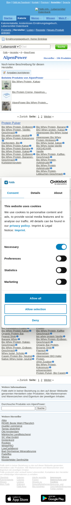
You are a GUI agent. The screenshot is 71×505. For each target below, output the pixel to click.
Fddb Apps (21, 486)
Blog (8, 2)
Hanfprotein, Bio (11, 142)
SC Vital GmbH (10, 437)
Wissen (50, 18)
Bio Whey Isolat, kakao (49, 142)
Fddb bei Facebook (21, 2)
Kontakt (35, 2)
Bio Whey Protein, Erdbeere (17, 127)
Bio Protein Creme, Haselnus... (29, 92)
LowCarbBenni (10, 448)
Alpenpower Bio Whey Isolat (52, 132)
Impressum (55, 477)
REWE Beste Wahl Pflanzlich (18, 423)
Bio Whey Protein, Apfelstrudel (46, 161)
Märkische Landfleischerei (16, 434)
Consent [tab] (13, 192)
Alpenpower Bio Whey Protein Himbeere (48, 138)
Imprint (20, 230)
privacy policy (20, 225)
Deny (35, 320)
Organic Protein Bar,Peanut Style (13, 335)
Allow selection (35, 309)
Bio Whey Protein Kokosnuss (18, 138)
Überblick (4, 477)
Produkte (6, 30)
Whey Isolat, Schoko (13, 353)
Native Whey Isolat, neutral (17, 358)
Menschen (37, 18)
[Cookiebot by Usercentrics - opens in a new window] (50, 182)
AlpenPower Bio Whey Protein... (30, 102)
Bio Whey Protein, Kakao (26, 81)
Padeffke (6, 454)
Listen (30, 30)
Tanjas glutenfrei (11, 428)
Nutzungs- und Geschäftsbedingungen (60, 485)
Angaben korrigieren (18, 72)
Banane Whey (9, 339)
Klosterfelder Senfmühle (15, 459)
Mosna (5, 456)
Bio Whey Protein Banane (16, 148)
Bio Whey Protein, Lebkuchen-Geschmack (49, 172)
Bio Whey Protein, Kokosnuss (46, 366)
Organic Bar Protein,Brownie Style (47, 346)
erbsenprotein (44, 370)
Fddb (5, 52)
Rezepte (40, 30)
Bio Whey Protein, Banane (51, 127)
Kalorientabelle (27, 18)
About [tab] (58, 192)
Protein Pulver (11, 123)
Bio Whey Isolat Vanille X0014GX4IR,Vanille (49, 148)
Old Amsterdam (10, 431)
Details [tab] (35, 192)
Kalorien (20, 477)
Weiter (47, 116)
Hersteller (19, 30)
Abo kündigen (38, 486)
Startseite (10, 18)
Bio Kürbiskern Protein (14, 328)
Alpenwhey (42, 353)
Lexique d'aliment (21, 483)
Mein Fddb (4, 484)
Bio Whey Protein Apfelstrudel (46, 167)
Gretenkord (8, 440)
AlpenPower (29, 52)
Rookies (6, 442)
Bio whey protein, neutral (15, 135)
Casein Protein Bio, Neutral (17, 356)
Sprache (66, 2)
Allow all (35, 298)
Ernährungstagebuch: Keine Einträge (26, 39)
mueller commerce (12, 425)
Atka (4, 420)
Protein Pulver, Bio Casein (51, 373)
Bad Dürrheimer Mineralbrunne (19, 451)
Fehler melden (56, 489)
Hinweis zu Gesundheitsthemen (41, 483)
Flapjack (41, 350)
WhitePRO (7, 445)
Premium (45, 2)
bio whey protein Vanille (49, 336)
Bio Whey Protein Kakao (15, 145)
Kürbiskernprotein (11, 162)
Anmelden (56, 2)
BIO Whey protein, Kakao (50, 129)
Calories (20, 480)
